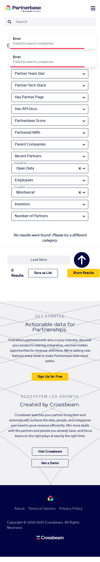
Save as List (43, 273)
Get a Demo (50, 463)
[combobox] (54, 21)
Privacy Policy (71, 508)
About (19, 508)
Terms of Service (42, 508)
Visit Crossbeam (50, 451)
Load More (39, 259)
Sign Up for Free (50, 376)
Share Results (83, 273)
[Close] (91, 39)
